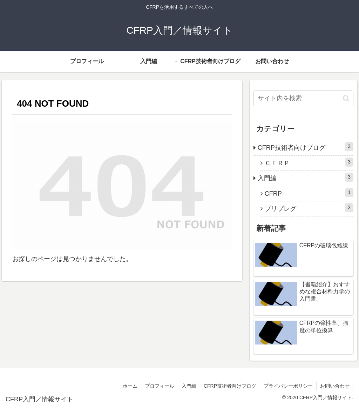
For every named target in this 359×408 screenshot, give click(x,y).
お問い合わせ (335, 386)
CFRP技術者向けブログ (305, 146)
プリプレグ (309, 207)
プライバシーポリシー (288, 386)
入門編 (305, 177)
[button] (346, 98)
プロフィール (159, 386)
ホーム (130, 386)
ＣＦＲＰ (309, 162)
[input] (303, 98)
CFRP (309, 192)
